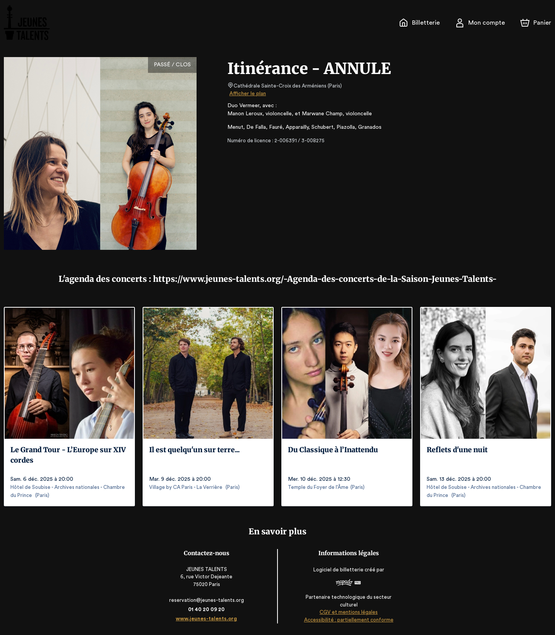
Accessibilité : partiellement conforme (347, 620)
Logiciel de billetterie (337, 570)
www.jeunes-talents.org (207, 619)
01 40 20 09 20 (207, 609)
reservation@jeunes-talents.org (207, 600)
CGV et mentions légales (347, 612)
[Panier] (535, 22)
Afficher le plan (247, 94)
